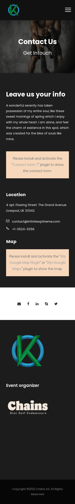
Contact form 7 (25, 164)
